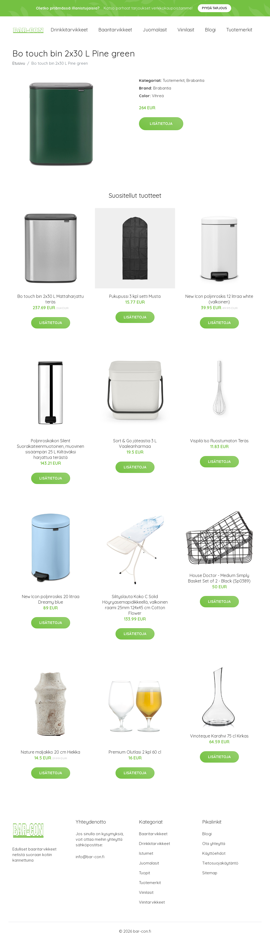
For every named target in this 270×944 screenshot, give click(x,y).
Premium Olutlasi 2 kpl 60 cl (135, 755)
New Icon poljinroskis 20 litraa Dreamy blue (50, 603)
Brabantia (195, 84)
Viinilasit (185, 32)
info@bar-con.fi (90, 860)
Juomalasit (155, 32)
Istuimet (146, 857)
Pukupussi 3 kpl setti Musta (135, 300)
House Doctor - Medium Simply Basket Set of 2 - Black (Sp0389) (219, 581)
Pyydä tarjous (214, 8)
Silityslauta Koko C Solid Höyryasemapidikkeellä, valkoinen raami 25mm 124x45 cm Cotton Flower (135, 608)
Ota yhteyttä (213, 847)
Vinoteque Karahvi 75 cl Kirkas (219, 740)
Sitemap (209, 876)
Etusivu (18, 66)
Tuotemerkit (239, 32)
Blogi (210, 32)
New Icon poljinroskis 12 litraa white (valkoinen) (219, 302)
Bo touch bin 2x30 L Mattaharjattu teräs (50, 302)
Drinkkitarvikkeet (69, 32)
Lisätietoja (161, 127)
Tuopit (144, 876)
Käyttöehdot (213, 857)
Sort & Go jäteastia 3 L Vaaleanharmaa (135, 447)
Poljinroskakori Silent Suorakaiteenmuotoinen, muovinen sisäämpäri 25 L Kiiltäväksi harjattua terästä (50, 453)
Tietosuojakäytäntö (220, 866)
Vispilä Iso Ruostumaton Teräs (219, 444)
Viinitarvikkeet (152, 905)
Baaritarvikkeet (115, 32)
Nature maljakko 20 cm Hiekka (50, 755)
